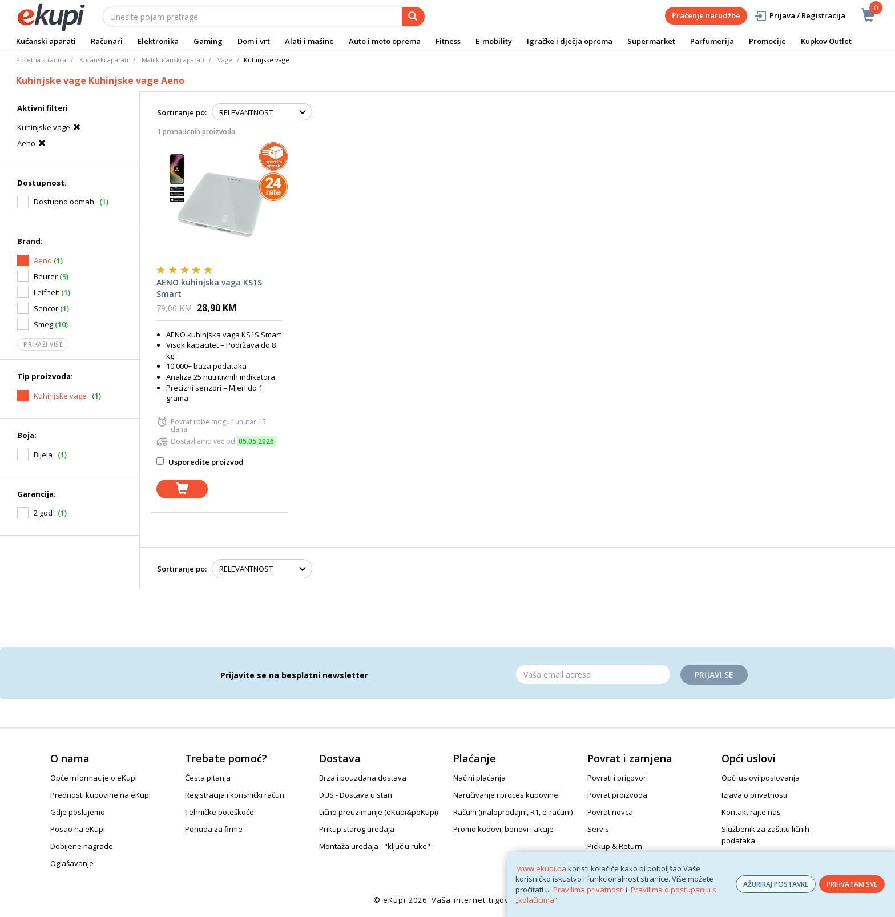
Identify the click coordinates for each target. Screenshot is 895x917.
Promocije (767, 41)
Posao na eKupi (77, 829)
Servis (598, 829)
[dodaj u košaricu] (182, 489)
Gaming (208, 41)
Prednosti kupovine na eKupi (100, 795)
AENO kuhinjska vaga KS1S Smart (209, 288)
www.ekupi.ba (541, 868)
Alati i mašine (309, 41)
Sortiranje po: (182, 112)
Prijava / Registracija (799, 15)
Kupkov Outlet (826, 41)
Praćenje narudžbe (706, 15)
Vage (224, 59)
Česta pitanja (208, 778)
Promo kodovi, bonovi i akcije (503, 829)
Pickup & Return (614, 846)
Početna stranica (41, 59)
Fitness (448, 41)
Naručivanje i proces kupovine (505, 795)
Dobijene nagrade (81, 846)
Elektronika (158, 41)
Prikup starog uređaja (356, 829)
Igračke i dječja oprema (569, 41)
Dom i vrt (253, 41)
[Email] (593, 674)
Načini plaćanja (479, 778)
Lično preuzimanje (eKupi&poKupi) (378, 812)
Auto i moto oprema (385, 41)
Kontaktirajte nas (751, 812)
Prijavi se (714, 674)
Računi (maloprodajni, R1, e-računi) (513, 812)
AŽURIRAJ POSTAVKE (775, 884)
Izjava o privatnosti (754, 795)
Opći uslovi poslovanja (760, 778)
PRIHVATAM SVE (852, 884)
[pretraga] (413, 16)
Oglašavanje (72, 863)
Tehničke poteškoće (219, 812)
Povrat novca (610, 812)
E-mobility (493, 41)
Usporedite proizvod (200, 462)
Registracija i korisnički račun (234, 795)
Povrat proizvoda (617, 795)
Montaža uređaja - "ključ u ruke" (374, 846)
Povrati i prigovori (617, 778)
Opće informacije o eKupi (93, 778)
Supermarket (651, 41)
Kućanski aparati (46, 41)
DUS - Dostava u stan (355, 795)
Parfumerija (712, 41)
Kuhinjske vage (50, 127)
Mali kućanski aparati (173, 59)
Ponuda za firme (214, 829)
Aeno (33, 143)
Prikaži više (42, 344)
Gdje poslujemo (77, 812)
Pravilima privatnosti (588, 889)
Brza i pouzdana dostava (362, 778)
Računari (107, 41)
